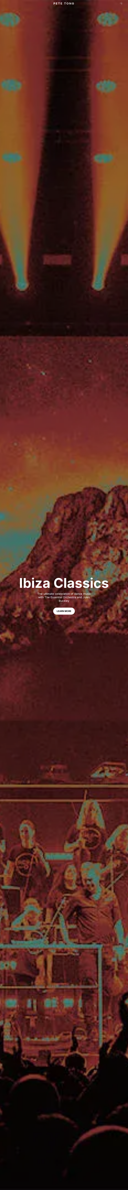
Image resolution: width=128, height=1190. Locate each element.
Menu (121, 3)
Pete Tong (64, 3)
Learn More (64, 611)
